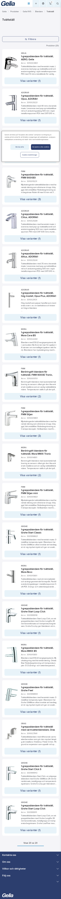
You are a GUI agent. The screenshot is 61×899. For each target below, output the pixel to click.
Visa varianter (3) (30, 199)
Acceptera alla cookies (40, 147)
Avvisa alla (19, 147)
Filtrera (30, 39)
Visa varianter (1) (30, 80)
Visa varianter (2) (30, 396)
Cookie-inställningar (29, 155)
